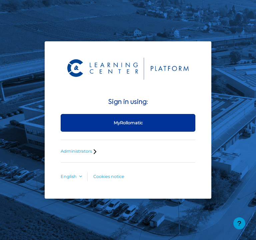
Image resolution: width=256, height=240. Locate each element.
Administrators (79, 151)
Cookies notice (108, 176)
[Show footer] (239, 223)
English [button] (69, 176)
